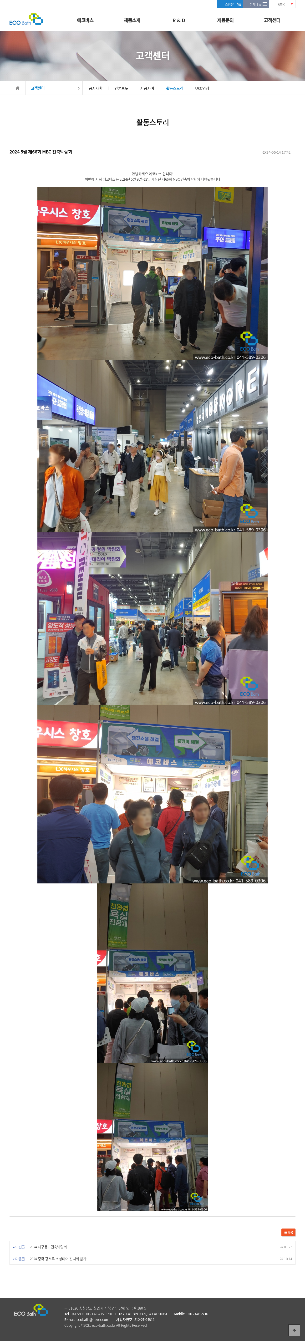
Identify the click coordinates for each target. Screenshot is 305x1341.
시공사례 (147, 88)
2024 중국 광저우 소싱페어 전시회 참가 (58, 1258)
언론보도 (121, 88)
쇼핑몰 (229, 4)
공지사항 (95, 88)
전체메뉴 (255, 4)
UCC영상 (202, 88)
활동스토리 (174, 88)
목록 (288, 1232)
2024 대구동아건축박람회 (48, 1246)
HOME (17, 88)
